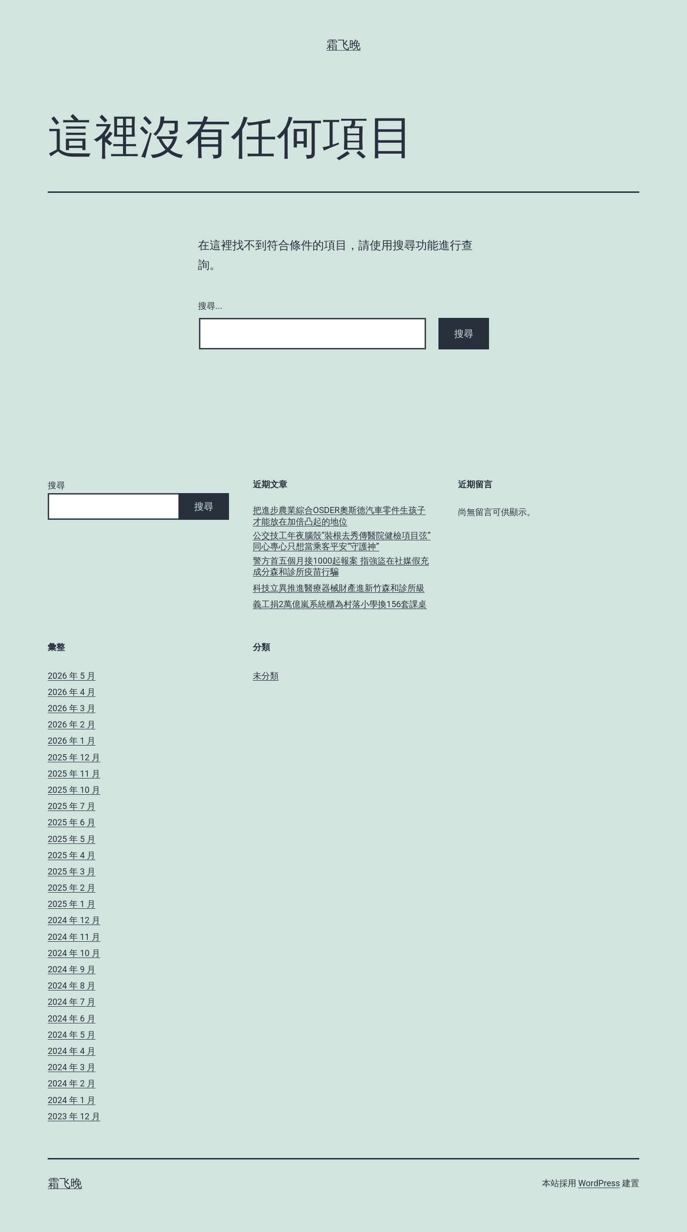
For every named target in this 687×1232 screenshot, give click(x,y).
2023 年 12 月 (74, 1116)
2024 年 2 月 (71, 1083)
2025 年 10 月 (74, 790)
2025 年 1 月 (71, 904)
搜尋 (56, 485)
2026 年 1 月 (71, 741)
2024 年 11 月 (74, 937)
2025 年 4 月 (71, 855)
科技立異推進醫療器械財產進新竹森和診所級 (339, 588)
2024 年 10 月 (74, 953)
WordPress (599, 1183)
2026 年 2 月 (71, 724)
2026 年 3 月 (71, 708)
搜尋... (210, 306)
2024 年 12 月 (74, 920)
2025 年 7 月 (71, 806)
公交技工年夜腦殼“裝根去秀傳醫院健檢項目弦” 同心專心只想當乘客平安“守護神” (342, 540)
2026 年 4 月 (71, 692)
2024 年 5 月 (71, 1035)
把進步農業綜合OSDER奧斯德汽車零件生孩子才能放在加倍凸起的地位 (339, 515)
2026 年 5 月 (71, 676)
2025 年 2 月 (71, 888)
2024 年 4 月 (71, 1051)
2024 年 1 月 (71, 1100)
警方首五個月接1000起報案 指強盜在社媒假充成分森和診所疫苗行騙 (341, 566)
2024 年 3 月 (71, 1067)
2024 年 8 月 (71, 985)
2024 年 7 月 (71, 1002)
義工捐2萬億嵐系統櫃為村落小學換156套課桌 (340, 604)
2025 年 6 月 (71, 822)
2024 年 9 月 (71, 969)
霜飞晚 (343, 45)
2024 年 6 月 (71, 1018)
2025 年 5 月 (71, 839)
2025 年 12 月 (74, 757)
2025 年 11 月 (74, 774)
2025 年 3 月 (71, 871)
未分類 (266, 676)
